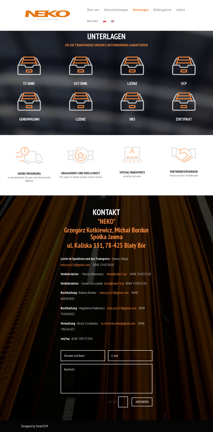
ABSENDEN (142, 401)
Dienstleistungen (116, 10)
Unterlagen (141, 10)
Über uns (93, 10)
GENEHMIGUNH (29, 119)
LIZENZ (81, 119)
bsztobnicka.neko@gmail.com (118, 323)
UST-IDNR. (81, 83)
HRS (132, 119)
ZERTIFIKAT (184, 119)
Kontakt (92, 21)
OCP (184, 83)
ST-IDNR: (29, 83)
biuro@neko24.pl (117, 274)
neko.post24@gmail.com (75, 265)
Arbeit (180, 10)
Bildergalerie (163, 10)
